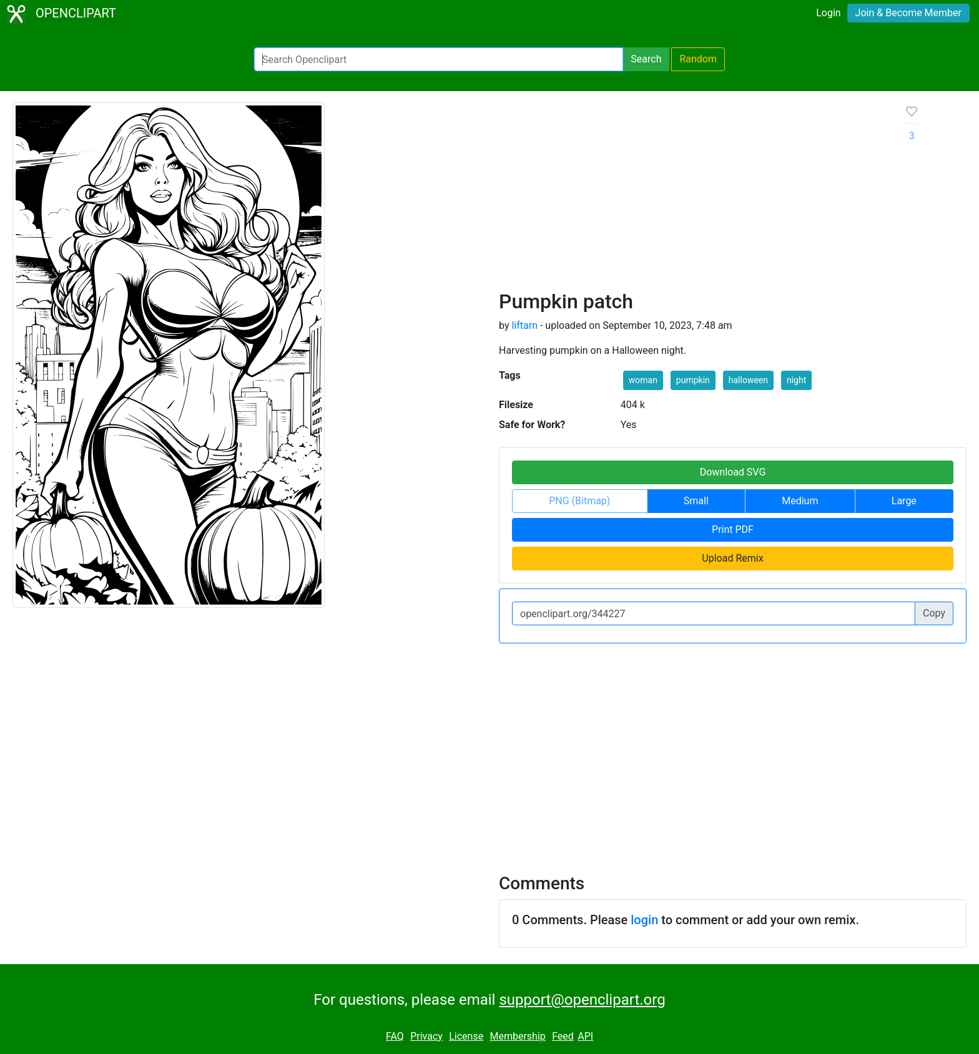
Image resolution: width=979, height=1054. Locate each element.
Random (698, 59)
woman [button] (643, 380)
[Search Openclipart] (438, 59)
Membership (517, 1036)
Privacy (426, 1036)
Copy (934, 613)
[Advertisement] (692, 196)
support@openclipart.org (582, 999)
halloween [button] (748, 380)
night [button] (796, 380)
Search (646, 59)
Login (828, 13)
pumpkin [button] (693, 380)
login (644, 919)
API (585, 1036)
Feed (563, 1036)
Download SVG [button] (733, 472)
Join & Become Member (908, 13)
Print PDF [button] (733, 529)
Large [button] (904, 501)
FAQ (395, 1036)
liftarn (524, 325)
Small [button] (696, 501)
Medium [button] (800, 501)
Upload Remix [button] (732, 558)
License (466, 1036)
